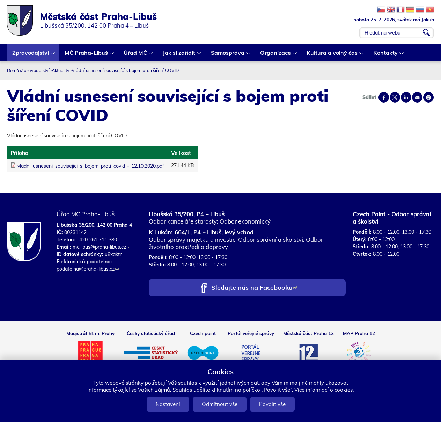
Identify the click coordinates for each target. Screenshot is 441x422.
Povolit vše (272, 404)
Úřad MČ (135, 55)
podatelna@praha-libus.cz (88, 269)
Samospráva (228, 55)
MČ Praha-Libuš (86, 55)
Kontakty (386, 55)
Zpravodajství (31, 55)
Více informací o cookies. (324, 389)
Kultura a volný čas (332, 55)
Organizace (276, 55)
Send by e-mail (417, 97)
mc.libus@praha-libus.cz (101, 247)
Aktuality (60, 70)
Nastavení (168, 404)
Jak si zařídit (179, 55)
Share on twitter (395, 97)
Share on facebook (383, 97)
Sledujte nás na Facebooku (254, 288)
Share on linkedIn (406, 97)
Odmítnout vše (219, 404)
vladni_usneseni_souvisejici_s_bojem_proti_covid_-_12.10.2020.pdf (90, 166)
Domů (13, 70)
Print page (428, 97)
